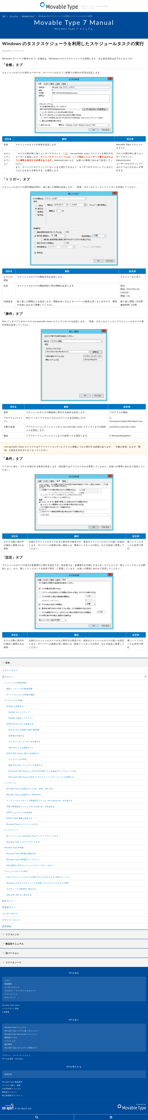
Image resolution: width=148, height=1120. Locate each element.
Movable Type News (12, 1005)
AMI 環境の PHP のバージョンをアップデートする (29, 865)
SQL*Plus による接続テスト (21, 747)
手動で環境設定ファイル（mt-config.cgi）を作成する (30, 806)
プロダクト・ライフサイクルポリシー (20, 991)
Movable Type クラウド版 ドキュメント (21, 1031)
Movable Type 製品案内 (13, 1082)
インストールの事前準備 (15, 683)
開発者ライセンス (10, 1092)
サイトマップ (10, 997)
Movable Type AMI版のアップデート (23, 859)
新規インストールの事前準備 (19, 689)
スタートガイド (10, 670)
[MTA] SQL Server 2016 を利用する (22, 753)
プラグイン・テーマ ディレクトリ (17, 1055)
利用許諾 (8, 1074)
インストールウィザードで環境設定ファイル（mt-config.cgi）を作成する (39, 800)
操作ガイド (7, 901)
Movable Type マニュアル (16, 1027)
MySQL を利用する (15, 706)
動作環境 (8, 1044)
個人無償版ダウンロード (13, 1095)
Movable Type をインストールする (22, 824)
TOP (4, 16)
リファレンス (10, 1041)
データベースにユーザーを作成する (24, 741)
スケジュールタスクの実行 (16, 871)
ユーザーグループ (12, 987)
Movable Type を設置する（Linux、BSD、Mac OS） (30, 788)
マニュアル (13, 16)
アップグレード (11, 830)
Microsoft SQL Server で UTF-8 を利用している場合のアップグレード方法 (42, 771)
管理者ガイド (9, 907)
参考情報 (6, 926)
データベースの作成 (17, 759)
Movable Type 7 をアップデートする (23, 842)
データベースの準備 (13, 700)
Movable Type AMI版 (14, 847)
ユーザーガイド (10, 913)
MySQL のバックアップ (19, 712)
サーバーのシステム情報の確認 (20, 694)
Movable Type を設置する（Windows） (24, 794)
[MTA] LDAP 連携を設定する (19, 818)
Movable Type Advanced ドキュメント (21, 1034)
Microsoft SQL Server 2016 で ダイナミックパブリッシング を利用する (41, 777)
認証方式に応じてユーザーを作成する (25, 765)
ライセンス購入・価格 (12, 1085)
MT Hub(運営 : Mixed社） (14, 1059)
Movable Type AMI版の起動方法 (21, 853)
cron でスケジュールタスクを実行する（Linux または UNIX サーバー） (38, 877)
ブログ (7, 980)
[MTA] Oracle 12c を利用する (20, 724)
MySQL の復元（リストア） (21, 718)
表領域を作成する (16, 736)
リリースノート (11, 994)
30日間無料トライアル (12, 1089)
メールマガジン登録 (11, 1008)
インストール (10, 783)
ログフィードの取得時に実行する (21, 889)
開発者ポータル (11, 1037)
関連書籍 (8, 984)
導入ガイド (7, 676)
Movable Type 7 (28, 16)
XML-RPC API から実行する (19, 895)
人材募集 (7, 1012)
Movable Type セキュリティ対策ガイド (21, 1048)
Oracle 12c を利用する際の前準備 (23, 730)
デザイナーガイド (11, 920)
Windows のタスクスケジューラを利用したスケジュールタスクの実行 (37, 883)
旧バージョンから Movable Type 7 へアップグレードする (32, 836)
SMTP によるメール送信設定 (19, 812)
